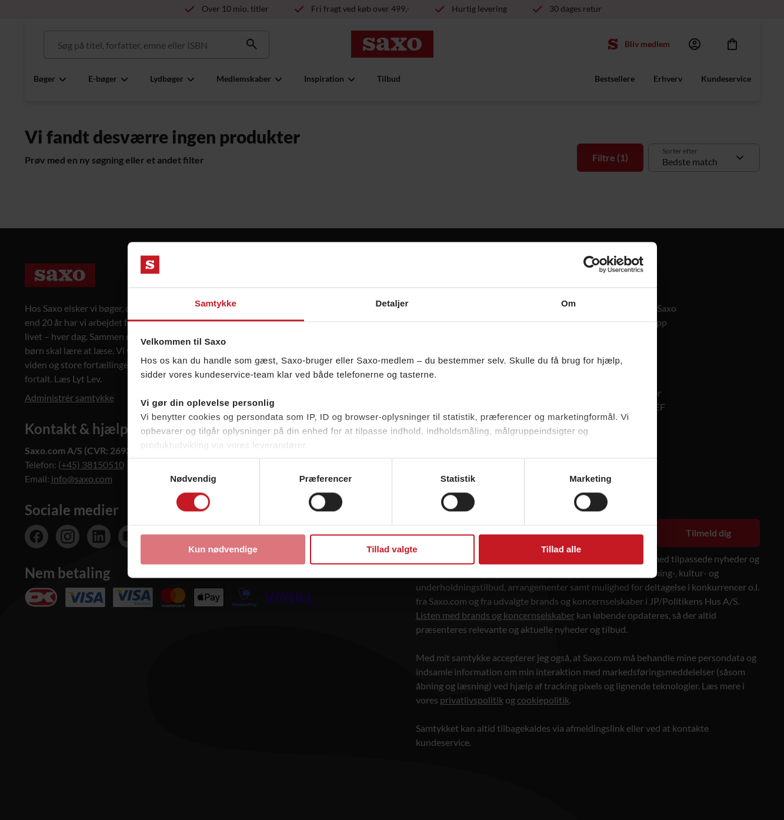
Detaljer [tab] (392, 303)
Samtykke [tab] (215, 303)
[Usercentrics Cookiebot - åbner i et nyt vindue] (592, 265)
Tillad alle (561, 549)
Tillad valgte (391, 549)
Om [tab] (568, 303)
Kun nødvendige (223, 549)
